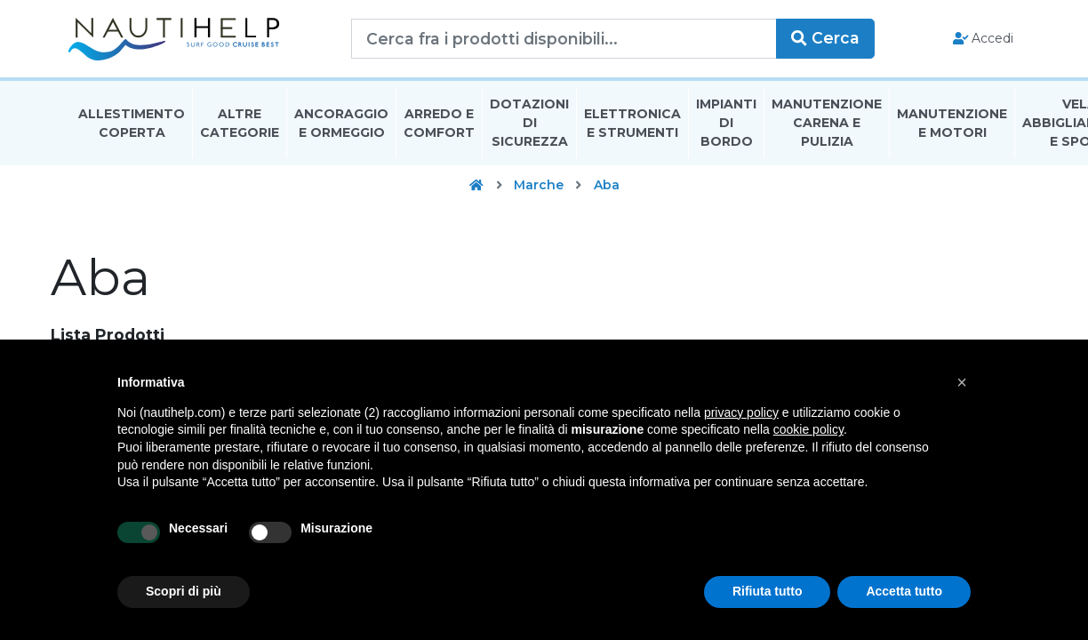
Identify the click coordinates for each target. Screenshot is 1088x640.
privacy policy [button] (741, 412)
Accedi (980, 41)
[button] (962, 382)
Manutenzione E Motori (952, 127)
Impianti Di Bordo (726, 128)
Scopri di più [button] (183, 591)
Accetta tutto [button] (904, 591)
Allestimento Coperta (131, 127)
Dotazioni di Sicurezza (529, 128)
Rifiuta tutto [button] (767, 591)
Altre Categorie (239, 127)
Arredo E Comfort (439, 127)
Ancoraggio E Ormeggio (341, 127)
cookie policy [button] (808, 429)
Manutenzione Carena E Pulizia (827, 128)
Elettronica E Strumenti (632, 127)
